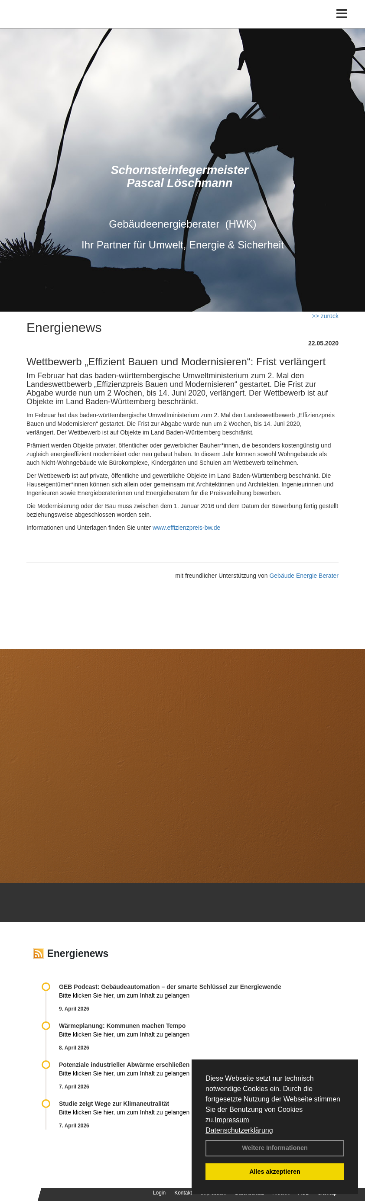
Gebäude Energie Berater (304, 575)
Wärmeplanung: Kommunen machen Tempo (122, 1025)
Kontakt (183, 1193)
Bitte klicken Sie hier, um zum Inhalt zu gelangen (124, 995)
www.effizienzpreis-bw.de (186, 527)
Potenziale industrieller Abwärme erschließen (124, 1064)
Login (159, 1193)
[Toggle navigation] (342, 14)
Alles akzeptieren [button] (274, 1171)
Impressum (232, 1120)
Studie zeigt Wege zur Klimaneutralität (114, 1103)
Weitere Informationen (275, 1147)
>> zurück (325, 315)
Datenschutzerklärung (239, 1130)
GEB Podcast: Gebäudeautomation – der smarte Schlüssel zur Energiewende (171, 986)
